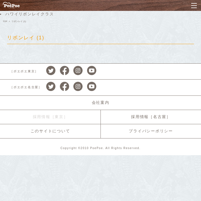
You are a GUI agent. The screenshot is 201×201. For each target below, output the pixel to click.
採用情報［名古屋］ (151, 116)
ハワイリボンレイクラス (29, 14)
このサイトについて (50, 131)
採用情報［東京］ (50, 116)
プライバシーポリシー (151, 131)
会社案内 (100, 102)
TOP (5, 21)
